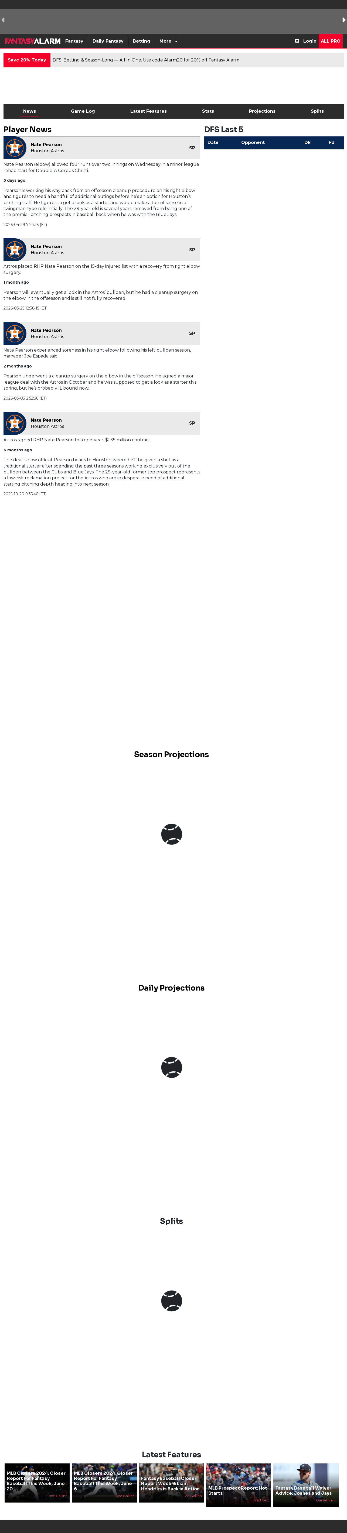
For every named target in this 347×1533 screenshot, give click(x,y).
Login (310, 41)
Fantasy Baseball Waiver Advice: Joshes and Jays (303, 1481)
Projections (262, 111)
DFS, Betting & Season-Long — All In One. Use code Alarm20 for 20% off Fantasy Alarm (146, 60)
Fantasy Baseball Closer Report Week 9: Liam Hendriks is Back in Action (170, 1475)
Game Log (83, 111)
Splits (317, 111)
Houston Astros (47, 150)
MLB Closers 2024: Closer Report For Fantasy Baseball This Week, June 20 (36, 1472)
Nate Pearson (46, 144)
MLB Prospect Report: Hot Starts (237, 1481)
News (29, 111)
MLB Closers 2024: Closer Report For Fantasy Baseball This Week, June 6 (103, 1472)
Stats (208, 111)
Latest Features (148, 111)
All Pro (331, 41)
